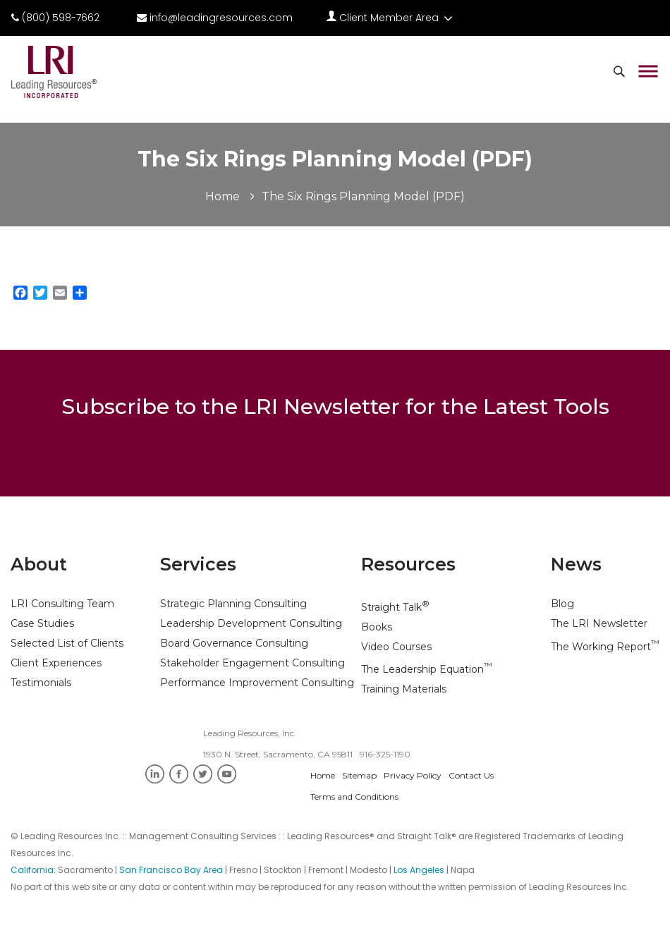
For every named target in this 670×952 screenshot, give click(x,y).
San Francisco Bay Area (171, 870)
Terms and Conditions (354, 796)
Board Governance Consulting (234, 643)
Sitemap (359, 775)
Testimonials (41, 682)
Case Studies (42, 623)
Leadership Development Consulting (251, 623)
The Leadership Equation (426, 669)
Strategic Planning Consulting (233, 603)
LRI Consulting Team (62, 603)
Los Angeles (419, 870)
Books (376, 627)
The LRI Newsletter (599, 623)
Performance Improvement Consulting (257, 682)
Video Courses (396, 646)
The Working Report (605, 646)
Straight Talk (395, 607)
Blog (562, 603)
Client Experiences (56, 663)
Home (222, 196)
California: (34, 870)
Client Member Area (391, 18)
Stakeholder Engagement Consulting (252, 663)
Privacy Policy (412, 775)
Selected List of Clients (67, 643)
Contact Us (471, 775)
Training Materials (403, 689)
